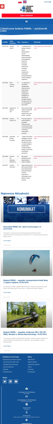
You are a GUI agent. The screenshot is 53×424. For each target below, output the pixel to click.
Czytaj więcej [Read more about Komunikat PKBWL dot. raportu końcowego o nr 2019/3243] (7, 240)
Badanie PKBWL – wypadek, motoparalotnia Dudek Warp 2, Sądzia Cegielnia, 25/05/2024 (25, 281)
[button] (2, 6)
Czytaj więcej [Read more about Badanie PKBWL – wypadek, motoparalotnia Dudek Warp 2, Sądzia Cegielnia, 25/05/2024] (7, 292)
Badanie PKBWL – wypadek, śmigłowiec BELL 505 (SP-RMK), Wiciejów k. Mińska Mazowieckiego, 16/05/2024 (25, 333)
